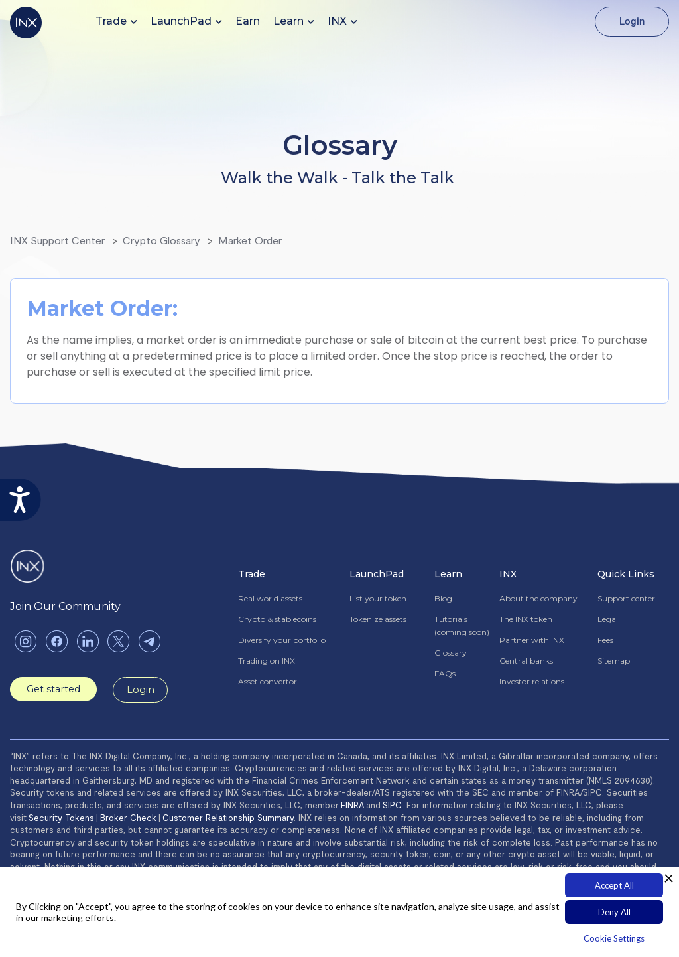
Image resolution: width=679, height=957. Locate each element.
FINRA (352, 805)
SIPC (392, 805)
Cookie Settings (614, 938)
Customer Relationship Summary (228, 818)
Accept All (614, 885)
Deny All (614, 912)
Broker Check (128, 818)
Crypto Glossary (161, 240)
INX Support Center (57, 240)
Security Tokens (61, 818)
